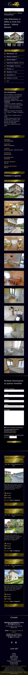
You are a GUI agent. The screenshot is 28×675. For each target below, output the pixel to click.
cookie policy (13, 673)
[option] (14, 37)
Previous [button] (7, 38)
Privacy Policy (14, 662)
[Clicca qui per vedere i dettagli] (14, 504)
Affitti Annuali (14, 656)
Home (5, 13)
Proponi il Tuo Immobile (14, 661)
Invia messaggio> (14, 441)
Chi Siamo (14, 659)
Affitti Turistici (12, 13)
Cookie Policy (14, 664)
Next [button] (21, 38)
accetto (13, 669)
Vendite (14, 655)
